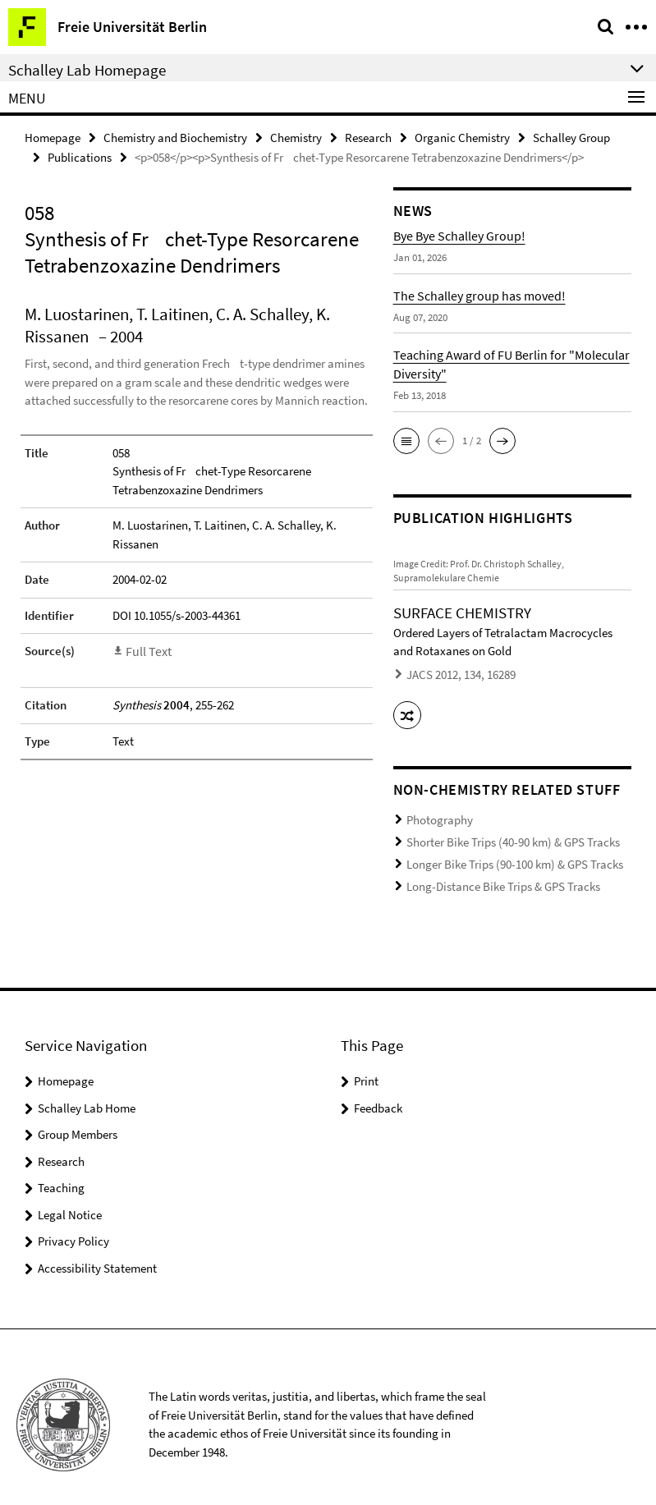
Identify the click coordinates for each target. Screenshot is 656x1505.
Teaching (61, 1172)
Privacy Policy (73, 1225)
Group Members (77, 1118)
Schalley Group (571, 137)
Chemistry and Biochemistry (175, 137)
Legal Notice (70, 1199)
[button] (406, 439)
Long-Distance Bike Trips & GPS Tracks (491, 873)
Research (368, 137)
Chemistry (296, 137)
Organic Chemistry (462, 137)
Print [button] (366, 1065)
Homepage (52, 137)
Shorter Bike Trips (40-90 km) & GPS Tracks (500, 833)
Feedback (378, 1092)
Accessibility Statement (97, 1252)
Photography (435, 812)
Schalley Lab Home (86, 1092)
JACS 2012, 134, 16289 (453, 673)
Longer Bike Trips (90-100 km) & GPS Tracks (501, 853)
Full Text (147, 649)
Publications (80, 155)
